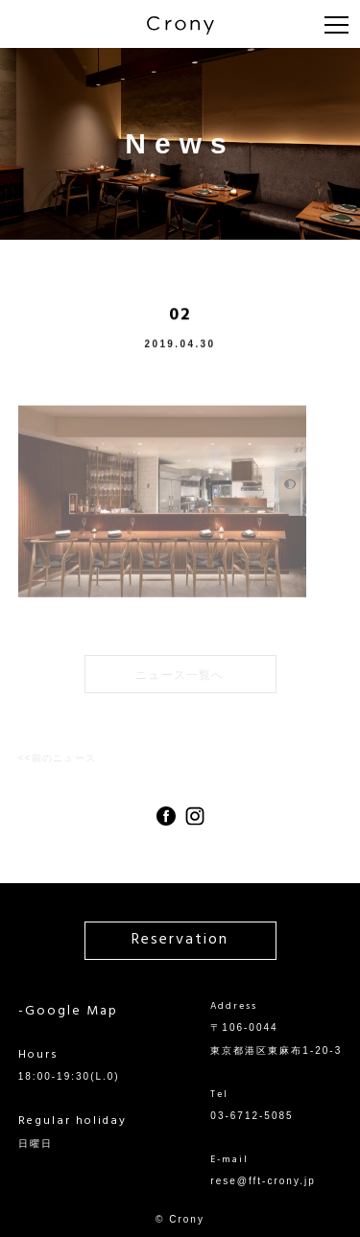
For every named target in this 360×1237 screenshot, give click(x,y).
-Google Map (68, 1011)
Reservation (180, 939)
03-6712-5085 (251, 1115)
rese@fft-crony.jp (262, 1181)
